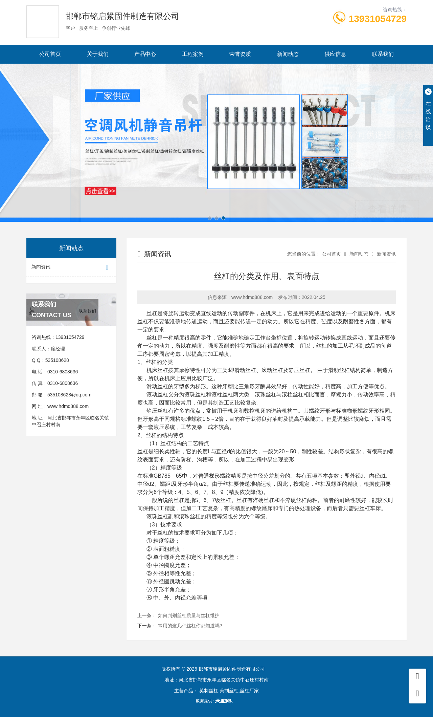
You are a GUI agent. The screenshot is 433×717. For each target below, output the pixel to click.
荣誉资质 (240, 54)
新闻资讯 (71, 267)
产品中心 (145, 54)
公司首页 (50, 54)
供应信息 (335, 54)
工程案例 (193, 54)
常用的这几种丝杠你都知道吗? (190, 625)
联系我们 (383, 54)
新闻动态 (288, 54)
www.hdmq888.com (68, 406)
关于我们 (98, 54)
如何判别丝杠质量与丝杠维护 (189, 615)
